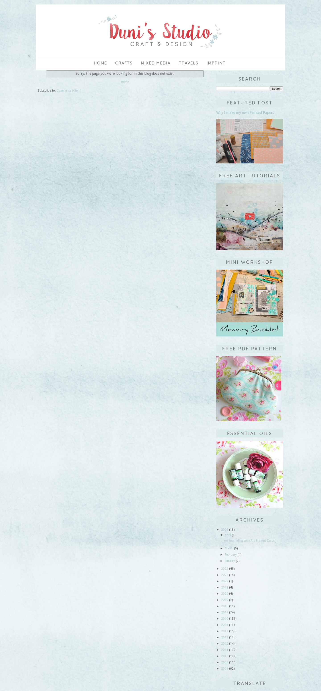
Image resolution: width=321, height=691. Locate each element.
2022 (224, 581)
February (231, 554)
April (228, 535)
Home (100, 63)
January (230, 561)
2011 (224, 650)
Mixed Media (156, 63)
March (229, 548)
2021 (224, 587)
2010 (224, 656)
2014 (224, 631)
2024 (224, 575)
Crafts (124, 63)
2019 (224, 600)
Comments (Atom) (69, 90)
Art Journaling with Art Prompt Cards (249, 540)
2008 (224, 668)
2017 (224, 612)
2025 (224, 568)
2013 (224, 637)
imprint (216, 63)
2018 (224, 606)
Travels (188, 63)
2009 (224, 662)
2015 (224, 625)
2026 (224, 529)
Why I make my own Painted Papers (245, 113)
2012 (224, 643)
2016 (224, 618)
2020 (224, 593)
